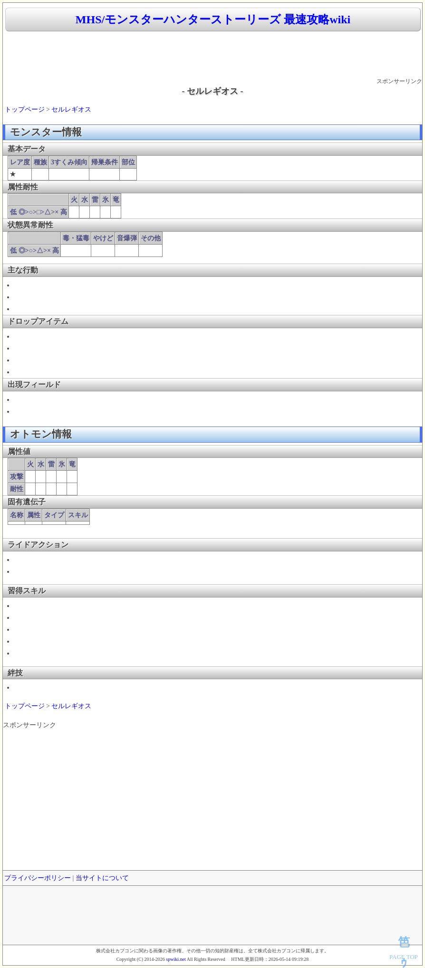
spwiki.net (175, 959)
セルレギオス (71, 109)
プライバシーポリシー (37, 878)
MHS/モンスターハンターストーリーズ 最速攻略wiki (213, 19)
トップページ (25, 109)
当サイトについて (102, 878)
